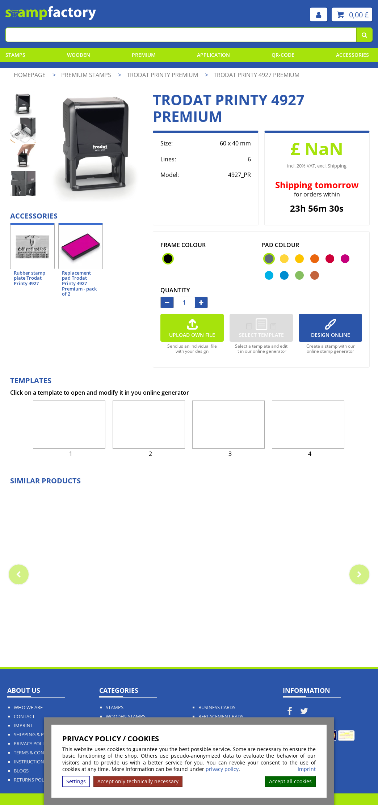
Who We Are (28, 707)
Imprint (307, 769)
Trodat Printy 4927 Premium (256, 75)
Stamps (15, 54)
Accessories (352, 54)
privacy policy (222, 769)
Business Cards (216, 707)
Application (213, 54)
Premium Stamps (87, 75)
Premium (144, 54)
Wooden (78, 54)
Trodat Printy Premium (163, 75)
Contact (24, 716)
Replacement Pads (220, 716)
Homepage (30, 75)
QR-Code (283, 54)
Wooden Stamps (126, 716)
